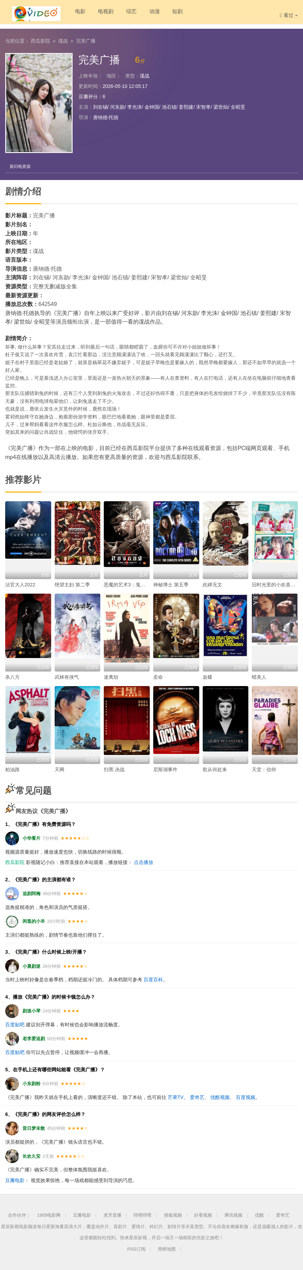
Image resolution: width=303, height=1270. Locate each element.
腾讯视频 (233, 1214)
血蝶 (207, 676)
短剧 (172, 14)
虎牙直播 (112, 1214)
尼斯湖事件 (165, 769)
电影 (67, 14)
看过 (289, 15)
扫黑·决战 (114, 769)
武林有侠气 (67, 676)
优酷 (259, 1214)
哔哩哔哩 (143, 1214)
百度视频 (245, 1096)
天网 (59, 769)
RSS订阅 (136, 1248)
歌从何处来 (215, 769)
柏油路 (12, 769)
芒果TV (176, 1096)
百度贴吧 (15, 1024)
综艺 (123, 14)
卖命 (158, 676)
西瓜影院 (40, 40)
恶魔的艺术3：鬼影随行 (129, 584)
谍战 (63, 40)
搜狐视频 (173, 1214)
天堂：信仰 (264, 769)
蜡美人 (259, 676)
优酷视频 (220, 1096)
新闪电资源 (20, 165)
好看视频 (203, 1214)
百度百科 (153, 979)
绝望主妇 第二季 (72, 584)
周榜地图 (167, 1248)
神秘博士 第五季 (171, 584)
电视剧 (95, 14)
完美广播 (85, 40)
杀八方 (12, 676)
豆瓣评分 (88, 95)
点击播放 (143, 862)
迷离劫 (111, 676)
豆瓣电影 (15, 1179)
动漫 (148, 14)
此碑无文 (212, 584)
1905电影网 (49, 1214)
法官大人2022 (20, 584)
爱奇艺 (197, 1096)
